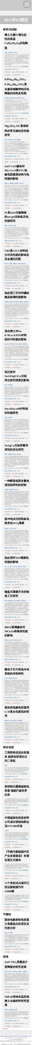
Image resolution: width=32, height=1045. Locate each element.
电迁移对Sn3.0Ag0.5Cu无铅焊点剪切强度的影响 (17, 376)
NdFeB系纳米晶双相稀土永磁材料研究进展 (17, 1001)
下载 (12, 69)
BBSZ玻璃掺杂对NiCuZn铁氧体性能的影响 (16, 631)
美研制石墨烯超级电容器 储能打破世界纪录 (17, 790)
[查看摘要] (25, 66)
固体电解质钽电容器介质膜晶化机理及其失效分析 (17, 924)
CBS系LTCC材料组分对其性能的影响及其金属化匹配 (17, 255)
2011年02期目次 (16, 21)
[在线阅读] (8, 69)
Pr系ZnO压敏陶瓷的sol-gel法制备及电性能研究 (16, 216)
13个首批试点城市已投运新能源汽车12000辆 (17, 887)
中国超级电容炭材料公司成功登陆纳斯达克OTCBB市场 (17, 822)
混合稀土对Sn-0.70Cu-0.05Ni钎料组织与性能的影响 (16, 335)
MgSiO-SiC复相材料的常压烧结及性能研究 (17, 130)
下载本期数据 (5, 1028)
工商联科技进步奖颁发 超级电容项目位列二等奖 (17, 756)
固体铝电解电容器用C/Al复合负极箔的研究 (17, 711)
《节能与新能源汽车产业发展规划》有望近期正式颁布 (17, 856)
